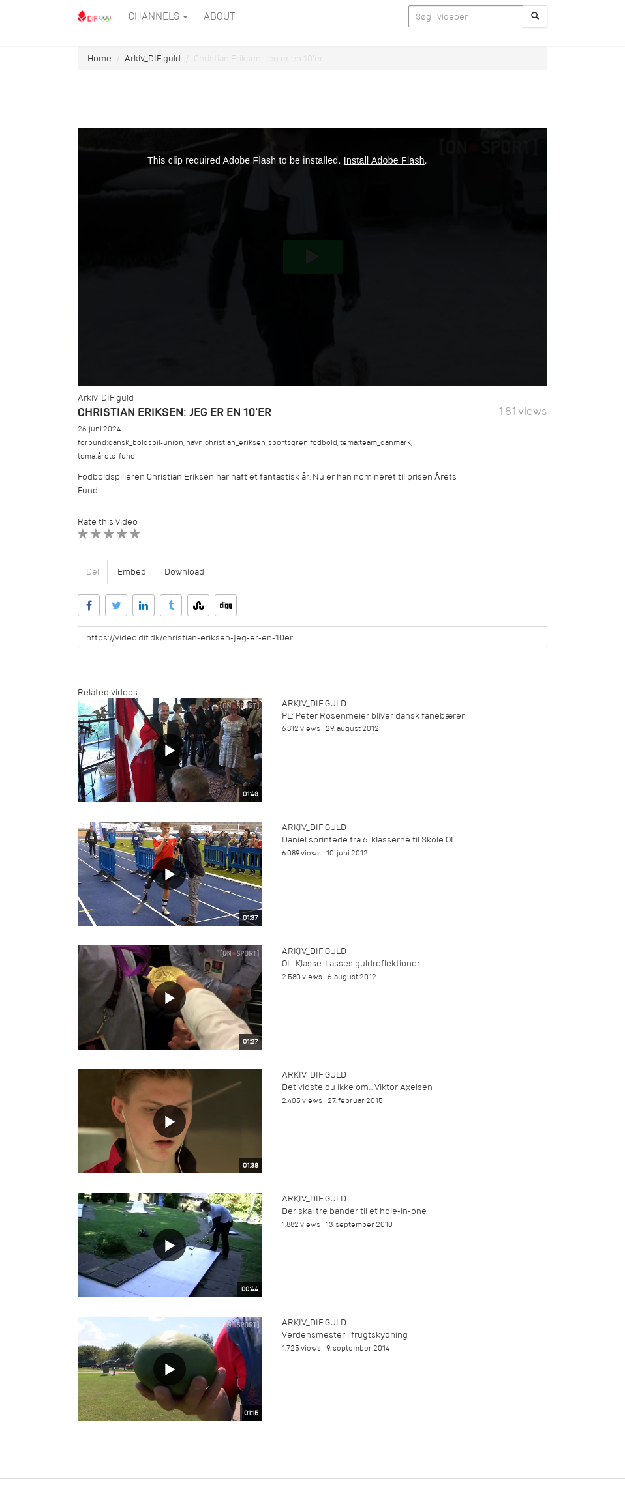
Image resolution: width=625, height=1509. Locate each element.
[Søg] (535, 16)
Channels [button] (158, 16)
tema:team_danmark (375, 442)
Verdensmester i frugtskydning (345, 1335)
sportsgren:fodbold (302, 442)
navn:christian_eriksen (226, 442)
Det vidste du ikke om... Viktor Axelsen (357, 1087)
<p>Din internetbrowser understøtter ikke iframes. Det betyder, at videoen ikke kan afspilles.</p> (312, 257)
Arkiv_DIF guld (153, 58)
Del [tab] (92, 572)
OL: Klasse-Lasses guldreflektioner (351, 963)
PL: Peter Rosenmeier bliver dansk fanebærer (373, 716)
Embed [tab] (131, 572)
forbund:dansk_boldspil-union (130, 442)
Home (99, 58)
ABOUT (219, 16)
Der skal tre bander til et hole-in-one (354, 1211)
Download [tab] (184, 572)
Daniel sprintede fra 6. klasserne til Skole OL (368, 839)
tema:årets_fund (106, 456)
